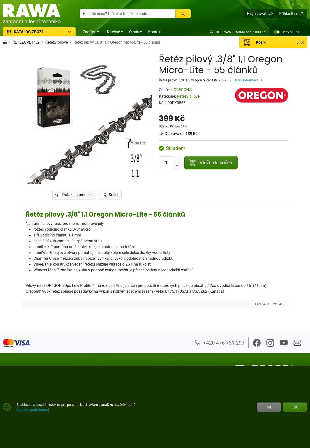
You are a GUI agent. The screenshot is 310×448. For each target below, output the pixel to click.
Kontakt (155, 31)
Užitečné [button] (112, 31)
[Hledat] (183, 13)
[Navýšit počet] (176, 159)
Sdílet (110, 194)
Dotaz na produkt (73, 194)
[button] (260, 13)
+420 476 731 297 (220, 342)
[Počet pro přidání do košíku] (166, 162)
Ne (269, 407)
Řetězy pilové (188, 96)
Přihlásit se (291, 13)
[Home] (5, 42)
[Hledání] (127, 13)
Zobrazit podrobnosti (32, 410)
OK (295, 407)
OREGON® (183, 89)
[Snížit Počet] (176, 166)
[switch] (276, 32)
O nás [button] (134, 31)
